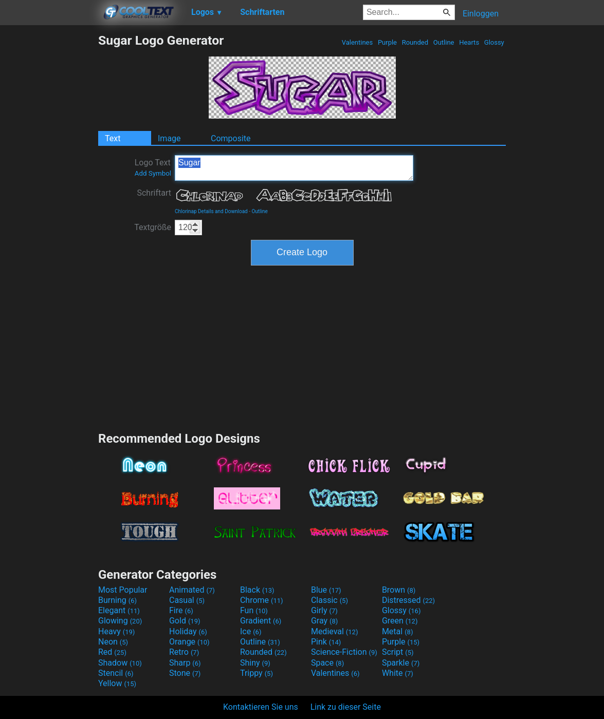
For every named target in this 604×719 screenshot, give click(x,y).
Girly (324, 610)
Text (112, 138)
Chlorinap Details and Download (211, 211)
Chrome (261, 600)
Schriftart (154, 193)
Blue (326, 590)
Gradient (260, 621)
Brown (398, 590)
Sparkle (400, 663)
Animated (192, 590)
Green (400, 621)
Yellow (117, 683)
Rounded (415, 42)
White (397, 673)
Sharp (185, 663)
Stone (184, 673)
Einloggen (481, 13)
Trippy (256, 673)
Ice (250, 631)
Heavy (116, 631)
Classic (329, 600)
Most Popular (123, 590)
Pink (326, 642)
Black (257, 590)
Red (112, 652)
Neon (113, 642)
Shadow (120, 663)
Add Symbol (153, 173)
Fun (254, 610)
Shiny (255, 663)
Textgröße (152, 227)
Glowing (120, 621)
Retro (184, 652)
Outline (443, 42)
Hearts (469, 42)
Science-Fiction (344, 652)
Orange (189, 642)
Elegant (119, 610)
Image (169, 138)
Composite (231, 138)
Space (327, 663)
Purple (387, 42)
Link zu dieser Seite (345, 707)
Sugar (294, 168)
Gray (324, 621)
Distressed (408, 600)
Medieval (334, 631)
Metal (397, 631)
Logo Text (153, 167)
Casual (187, 600)
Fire (181, 610)
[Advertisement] (49, 187)
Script (398, 652)
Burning (117, 600)
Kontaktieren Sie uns (260, 707)
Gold (184, 621)
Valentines (357, 42)
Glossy (494, 42)
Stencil (115, 673)
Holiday (188, 631)
